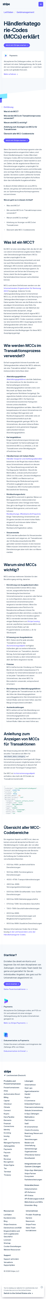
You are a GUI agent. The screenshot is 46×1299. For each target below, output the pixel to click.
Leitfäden (8, 12)
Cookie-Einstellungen (12, 1246)
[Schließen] (41, 1288)
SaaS (27, 1123)
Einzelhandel (30, 1158)
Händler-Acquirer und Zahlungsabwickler (24, 459)
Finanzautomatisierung (34, 1107)
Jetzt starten (12, 984)
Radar (6, 1156)
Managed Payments (12, 1142)
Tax (5, 1168)
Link (5, 1139)
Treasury (7, 1175)
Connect (7, 1110)
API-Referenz (30, 1192)
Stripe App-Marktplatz (34, 1170)
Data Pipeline (9, 1117)
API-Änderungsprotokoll (34, 1198)
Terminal (7, 1171)
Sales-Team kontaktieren (16, 989)
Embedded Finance (32, 1104)
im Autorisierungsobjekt (24, 773)
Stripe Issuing (34, 621)
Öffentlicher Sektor (32, 1155)
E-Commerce (30, 1100)
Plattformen (29, 1120)
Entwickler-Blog (31, 1205)
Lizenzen (7, 1240)
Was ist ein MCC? (11, 111)
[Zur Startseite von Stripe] (6, 1071)
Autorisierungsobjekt (16, 645)
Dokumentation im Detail (16, 1051)
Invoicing (7, 1133)
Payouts (7, 1152)
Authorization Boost (12, 1094)
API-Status (29, 1195)
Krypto (6, 1113)
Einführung (8, 107)
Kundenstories (10, 1218)
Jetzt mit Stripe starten (17, 45)
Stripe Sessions (10, 1224)
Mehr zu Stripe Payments (16, 1023)
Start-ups (29, 1088)
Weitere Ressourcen (12, 1249)
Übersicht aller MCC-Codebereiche (19, 133)
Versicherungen (31, 1139)
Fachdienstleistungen (33, 1179)
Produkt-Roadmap (33, 1214)
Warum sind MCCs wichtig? (15, 122)
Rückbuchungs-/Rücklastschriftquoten (24, 514)
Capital (6, 1100)
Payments (8, 1149)
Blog (5, 1221)
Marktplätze (29, 1117)
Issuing (6, 1136)
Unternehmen (30, 1084)
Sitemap (7, 1243)
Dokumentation (31, 1189)
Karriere (29, 1218)
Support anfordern (11, 1259)
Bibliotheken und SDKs (34, 1202)
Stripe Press (31, 1224)
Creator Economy (32, 1130)
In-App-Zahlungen (32, 1113)
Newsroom (30, 1221)
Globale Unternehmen (33, 1110)
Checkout (8, 1104)
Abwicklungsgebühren (16, 379)
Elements (8, 1120)
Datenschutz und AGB (12, 1227)
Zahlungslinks (9, 1146)
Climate (7, 1107)
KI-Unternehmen (31, 1127)
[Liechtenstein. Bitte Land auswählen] (15, 1075)
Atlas (6, 1091)
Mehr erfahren (11, 74)
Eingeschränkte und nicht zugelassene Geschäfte (12, 1234)
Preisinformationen (11, 1087)
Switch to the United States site (18, 1293)
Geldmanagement (25, 12)
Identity (7, 1129)
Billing (6, 1097)
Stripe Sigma (9, 1165)
